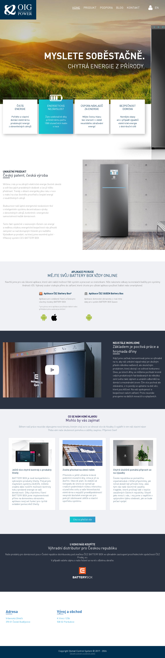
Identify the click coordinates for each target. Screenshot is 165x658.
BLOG (119, 7)
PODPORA (106, 7)
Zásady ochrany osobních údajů (82, 653)
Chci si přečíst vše (82, 519)
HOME (76, 7)
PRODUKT (90, 7)
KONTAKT (133, 7)
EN (157, 7)
